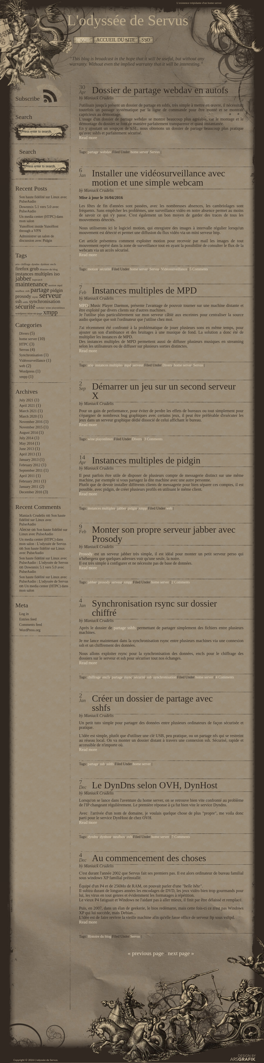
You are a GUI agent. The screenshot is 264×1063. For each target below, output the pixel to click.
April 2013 (27, 454)
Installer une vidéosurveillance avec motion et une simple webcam (158, 178)
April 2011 (27, 476)
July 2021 (26, 400)
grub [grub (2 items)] (34, 268)
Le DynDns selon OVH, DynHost (155, 785)
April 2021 (27, 406)
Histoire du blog (99, 936)
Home (83, 39)
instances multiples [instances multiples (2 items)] (34, 273)
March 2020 (28, 416)
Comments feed (30, 625)
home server (28, 339)
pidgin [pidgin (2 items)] (56, 290)
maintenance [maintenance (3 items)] (31, 284)
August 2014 (28, 433)
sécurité (105, 269)
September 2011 (31, 470)
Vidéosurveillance (32, 360)
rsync (128, 677)
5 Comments (199, 269)
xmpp (23, 377)
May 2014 (26, 443)
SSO (146, 39)
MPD (83, 305)
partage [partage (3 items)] (39, 289)
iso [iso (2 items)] (57, 273)
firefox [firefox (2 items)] (22, 268)
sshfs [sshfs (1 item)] (25, 302)
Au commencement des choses (149, 858)
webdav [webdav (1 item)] (40, 307)
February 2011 (29, 481)
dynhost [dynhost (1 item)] (44, 264)
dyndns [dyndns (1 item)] (35, 264)
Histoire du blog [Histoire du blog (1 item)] (48, 269)
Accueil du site (115, 39)
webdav (105, 152)
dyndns (93, 837)
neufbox (119, 837)
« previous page (145, 953)
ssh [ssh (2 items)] (18, 301)
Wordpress (27, 371)
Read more (88, 137)
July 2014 (26, 438)
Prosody (86, 554)
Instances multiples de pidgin (146, 460)
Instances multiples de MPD (144, 290)
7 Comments (181, 837)
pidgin (132, 508)
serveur (138, 365)
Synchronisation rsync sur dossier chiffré (154, 608)
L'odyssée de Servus (46, 1060)
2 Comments (180, 582)
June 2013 (26, 449)
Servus (24, 350)
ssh (149, 677)
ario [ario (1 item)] (17, 264)
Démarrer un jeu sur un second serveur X (164, 391)
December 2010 (30, 492)
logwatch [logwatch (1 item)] (37, 279)
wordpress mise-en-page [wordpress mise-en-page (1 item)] (28, 313)
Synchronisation (31, 355)
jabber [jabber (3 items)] (23, 278)
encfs (106, 677)
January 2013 (29, 460)
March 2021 (28, 411)
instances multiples (109, 365)
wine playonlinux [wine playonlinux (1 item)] (55, 307)
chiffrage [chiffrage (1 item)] (25, 264)
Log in (24, 614)
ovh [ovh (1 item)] (27, 291)
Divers (24, 333)
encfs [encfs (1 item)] (53, 264)
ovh (129, 837)
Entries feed (28, 619)
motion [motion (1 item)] (52, 285)
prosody (104, 582)
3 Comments (153, 439)
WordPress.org (29, 630)
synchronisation (164, 677)
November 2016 (31, 422)
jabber (121, 508)
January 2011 (29, 487)
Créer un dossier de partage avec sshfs (152, 703)
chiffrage (94, 677)
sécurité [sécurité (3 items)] (25, 306)
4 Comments (225, 677)
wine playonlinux (100, 439)
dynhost (105, 837)
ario (90, 365)
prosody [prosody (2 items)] (23, 296)
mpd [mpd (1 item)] (59, 285)
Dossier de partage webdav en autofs (160, 90)
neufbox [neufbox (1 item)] (19, 291)
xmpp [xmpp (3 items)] (50, 312)
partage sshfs (125, 628)
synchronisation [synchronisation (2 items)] (44, 301)
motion (93, 269)
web (22, 366)
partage (93, 152)
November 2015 (31, 427)
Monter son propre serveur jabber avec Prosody (164, 534)
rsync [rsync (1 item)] (35, 297)
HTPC (24, 344)
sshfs (110, 764)
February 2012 (29, 465)
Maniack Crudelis (32, 515)
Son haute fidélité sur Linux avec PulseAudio (42, 520)
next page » (181, 953)
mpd (128, 365)
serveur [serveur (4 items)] (50, 295)
